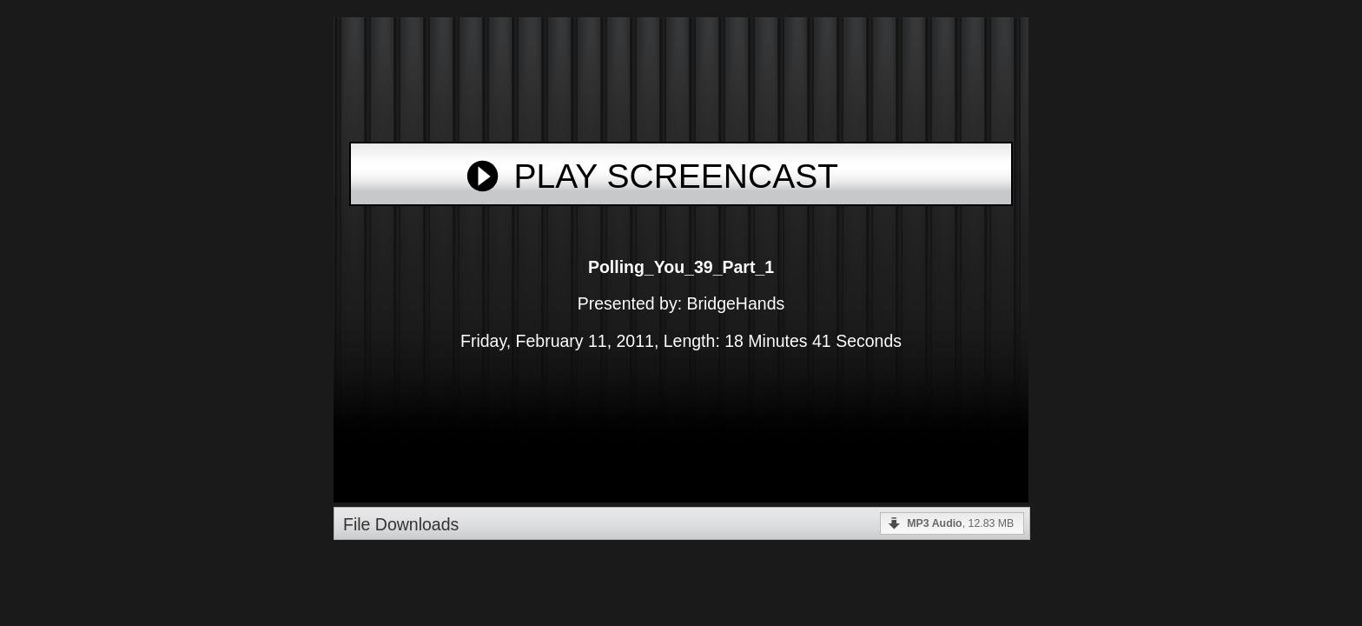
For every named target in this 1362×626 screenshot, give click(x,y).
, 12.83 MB (960, 523)
